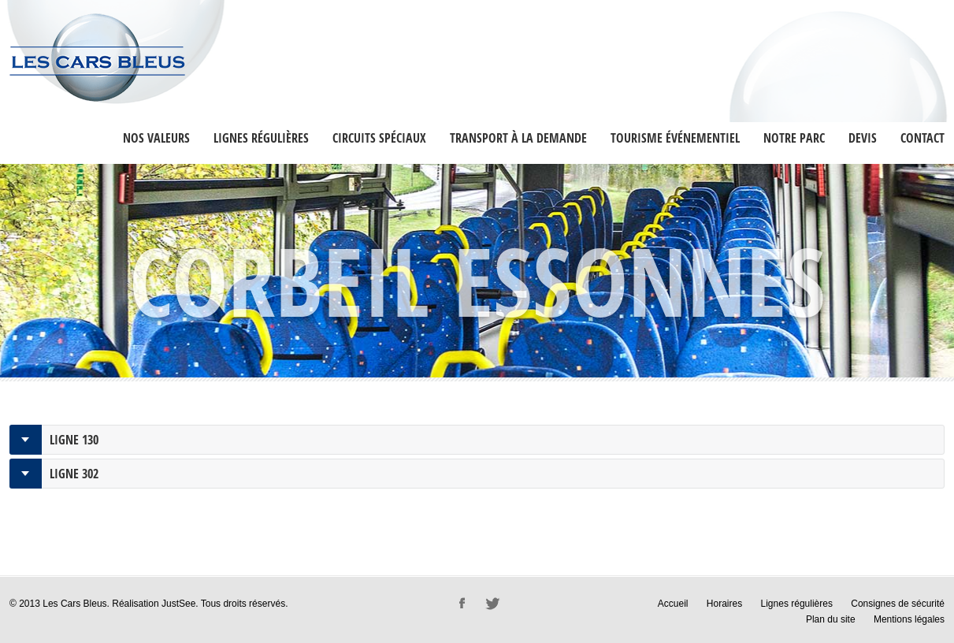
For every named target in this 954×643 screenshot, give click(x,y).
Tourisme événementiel (675, 138)
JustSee (178, 603)
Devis (862, 138)
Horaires (724, 603)
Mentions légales (909, 619)
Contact (922, 138)
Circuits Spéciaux (379, 138)
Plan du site (831, 619)
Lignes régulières (261, 138)
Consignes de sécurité (898, 603)
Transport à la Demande (518, 138)
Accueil (673, 603)
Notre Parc (794, 138)
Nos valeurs (156, 138)
